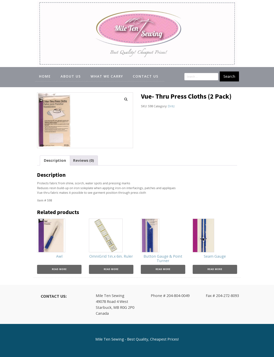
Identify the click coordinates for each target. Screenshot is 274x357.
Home (45, 76)
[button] (126, 99)
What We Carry (107, 76)
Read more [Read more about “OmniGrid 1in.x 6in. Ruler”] (111, 269)
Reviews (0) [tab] (83, 160)
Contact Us (145, 76)
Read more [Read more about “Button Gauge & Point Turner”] (163, 269)
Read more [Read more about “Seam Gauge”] (214, 269)
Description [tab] (55, 160)
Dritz (171, 106)
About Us (71, 76)
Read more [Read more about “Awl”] (59, 269)
